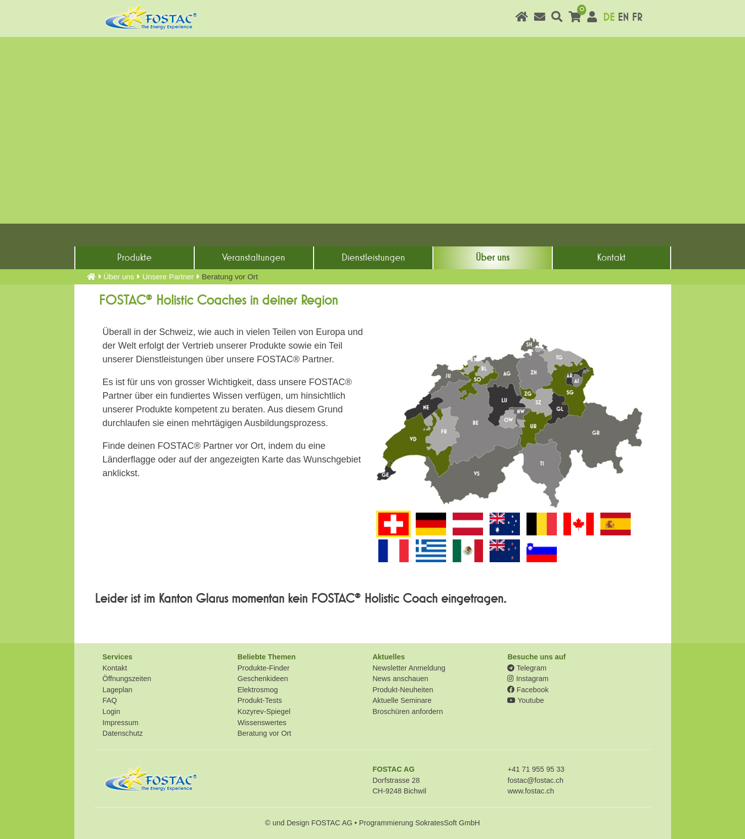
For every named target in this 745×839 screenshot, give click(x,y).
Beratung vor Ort (264, 733)
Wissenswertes (261, 723)
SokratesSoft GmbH (447, 823)
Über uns (492, 258)
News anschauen (400, 679)
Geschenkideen (262, 679)
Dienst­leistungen (373, 258)
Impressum (121, 723)
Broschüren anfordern (407, 711)
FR (637, 17)
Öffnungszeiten (127, 679)
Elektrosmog (257, 690)
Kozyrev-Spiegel (263, 711)
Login (111, 711)
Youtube (525, 700)
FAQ (110, 700)
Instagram (527, 679)
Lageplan (118, 690)
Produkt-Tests (259, 700)
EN (623, 17)
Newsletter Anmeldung (408, 668)
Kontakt (611, 258)
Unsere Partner (168, 276)
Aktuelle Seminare (401, 700)
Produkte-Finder (263, 668)
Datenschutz (123, 733)
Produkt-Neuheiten (402, 690)
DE (609, 17)
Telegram (526, 668)
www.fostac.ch (530, 791)
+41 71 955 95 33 (535, 769)
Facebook (527, 690)
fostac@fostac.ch (535, 780)
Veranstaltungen (253, 258)
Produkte (134, 258)
